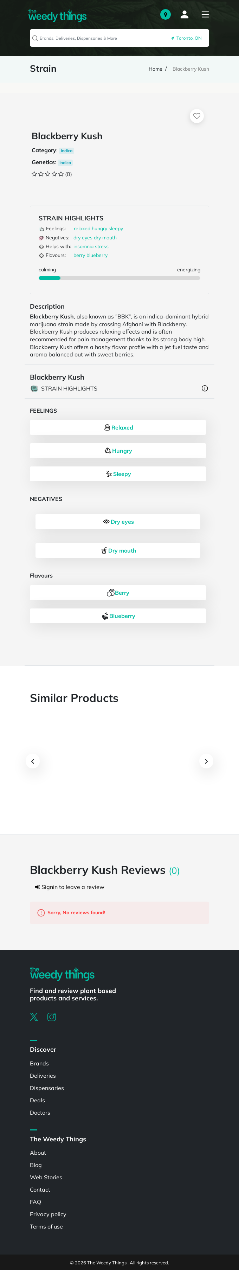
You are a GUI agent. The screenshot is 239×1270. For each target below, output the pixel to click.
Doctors (40, 1112)
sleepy (116, 228)
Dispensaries (47, 1087)
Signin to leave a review (69, 886)
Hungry (118, 450)
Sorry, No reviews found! (71, 913)
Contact (40, 1189)
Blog (36, 1164)
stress (102, 246)
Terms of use (46, 1226)
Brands (39, 1063)
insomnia (83, 246)
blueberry (97, 255)
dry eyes (82, 237)
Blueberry (118, 616)
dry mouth (105, 237)
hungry (99, 228)
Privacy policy (48, 1214)
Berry (117, 592)
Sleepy (118, 474)
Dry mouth (118, 550)
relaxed (82, 228)
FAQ (35, 1201)
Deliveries (43, 1075)
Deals (37, 1100)
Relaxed (118, 427)
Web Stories (46, 1177)
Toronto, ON (186, 38)
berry (79, 255)
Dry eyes (118, 521)
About (38, 1152)
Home (155, 69)
